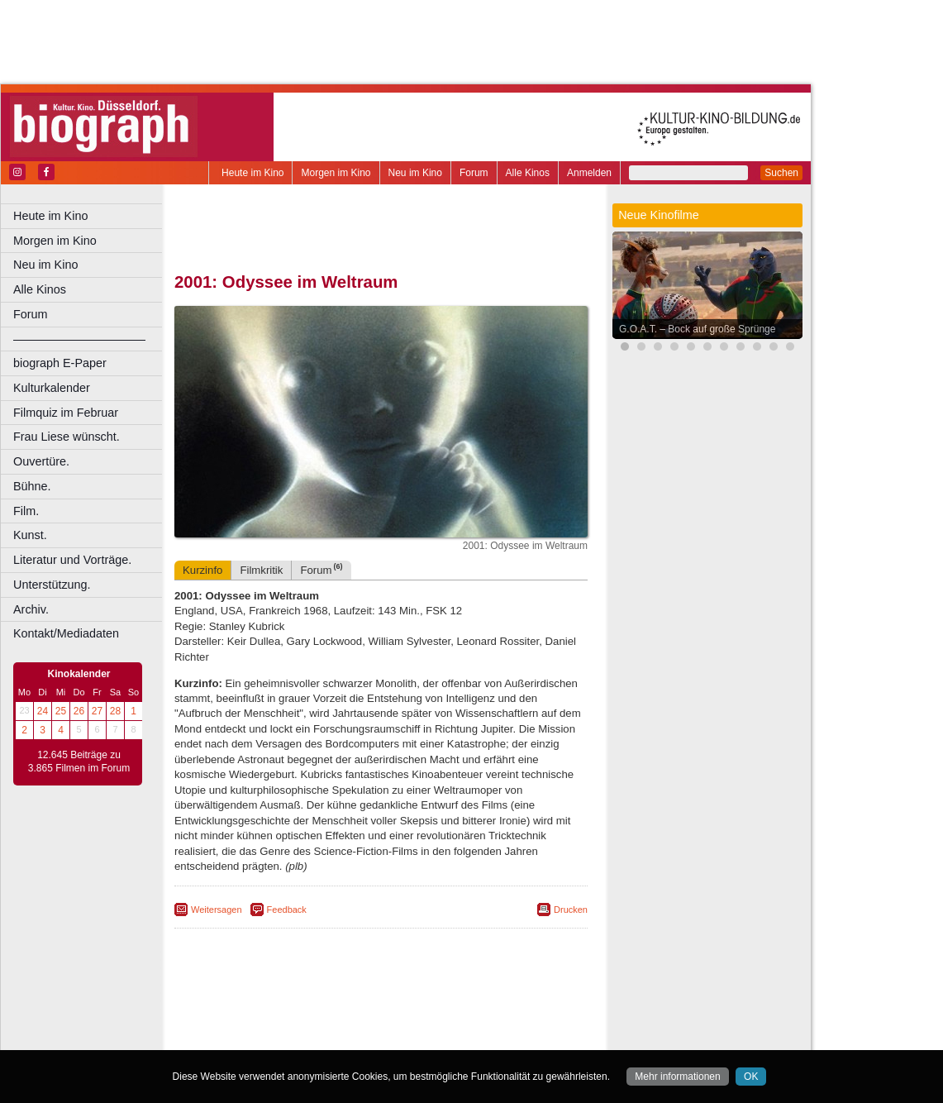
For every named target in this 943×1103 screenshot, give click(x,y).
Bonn (290, 1037)
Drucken (571, 909)
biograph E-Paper (60, 363)
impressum (389, 1009)
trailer (381, 1023)
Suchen (781, 173)
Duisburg (503, 1037)
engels (331, 1023)
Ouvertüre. (41, 461)
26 (79, 711)
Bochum (254, 1037)
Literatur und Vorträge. (72, 559)
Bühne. (32, 486)
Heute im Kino (252, 173)
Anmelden (589, 173)
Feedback (287, 909)
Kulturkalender (51, 387)
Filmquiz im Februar (65, 412)
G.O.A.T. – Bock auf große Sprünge (697, 329)
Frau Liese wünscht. (66, 436)
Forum (474, 173)
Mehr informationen (677, 1076)
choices (293, 1023)
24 (42, 711)
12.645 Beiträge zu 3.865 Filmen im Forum (79, 761)
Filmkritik (261, 570)
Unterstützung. (52, 584)
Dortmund (403, 1037)
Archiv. (31, 609)
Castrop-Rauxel (341, 1037)
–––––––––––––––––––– (79, 339)
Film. (26, 511)
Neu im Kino (415, 173)
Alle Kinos (528, 173)
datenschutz (448, 1009)
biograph (248, 1023)
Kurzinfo (202, 570)
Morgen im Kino (335, 173)
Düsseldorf (454, 1037)
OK (751, 1076)
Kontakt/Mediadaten (66, 633)
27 (97, 711)
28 (115, 711)
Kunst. (30, 535)
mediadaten (509, 1009)
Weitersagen (216, 909)
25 (60, 711)
